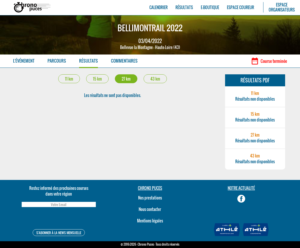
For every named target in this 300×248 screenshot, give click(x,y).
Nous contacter (150, 209)
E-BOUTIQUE (210, 7)
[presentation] (59, 219)
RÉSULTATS (184, 7)
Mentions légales (150, 220)
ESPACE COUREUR (240, 7)
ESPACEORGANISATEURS (282, 7)
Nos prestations (150, 198)
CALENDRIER (158, 7)
